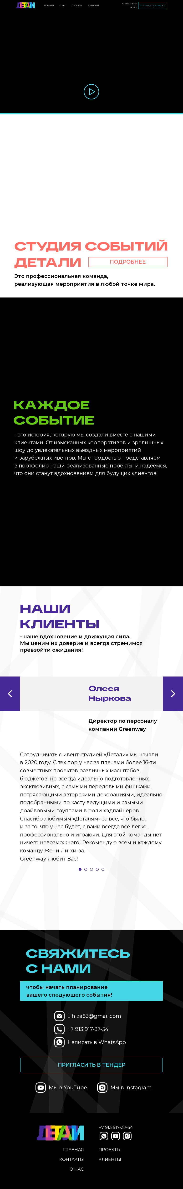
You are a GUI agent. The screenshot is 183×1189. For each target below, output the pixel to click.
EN (135, 7)
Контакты (93, 5)
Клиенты (110, 1159)
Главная (49, 5)
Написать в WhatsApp (96, 1042)
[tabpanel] (91, 766)
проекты (77, 5)
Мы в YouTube (68, 1087)
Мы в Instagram (131, 1087)
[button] (91, 92)
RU (131, 7)
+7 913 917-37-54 (129, 3)
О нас (63, 5)
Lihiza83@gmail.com (94, 1016)
